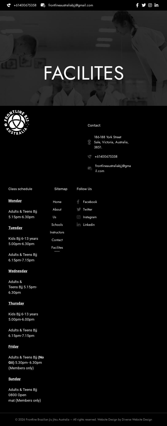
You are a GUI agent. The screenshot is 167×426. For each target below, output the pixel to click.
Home (57, 201)
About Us (57, 213)
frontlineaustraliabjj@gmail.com (70, 5)
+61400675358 (25, 5)
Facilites (57, 247)
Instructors (57, 232)
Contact (57, 239)
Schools (57, 224)
